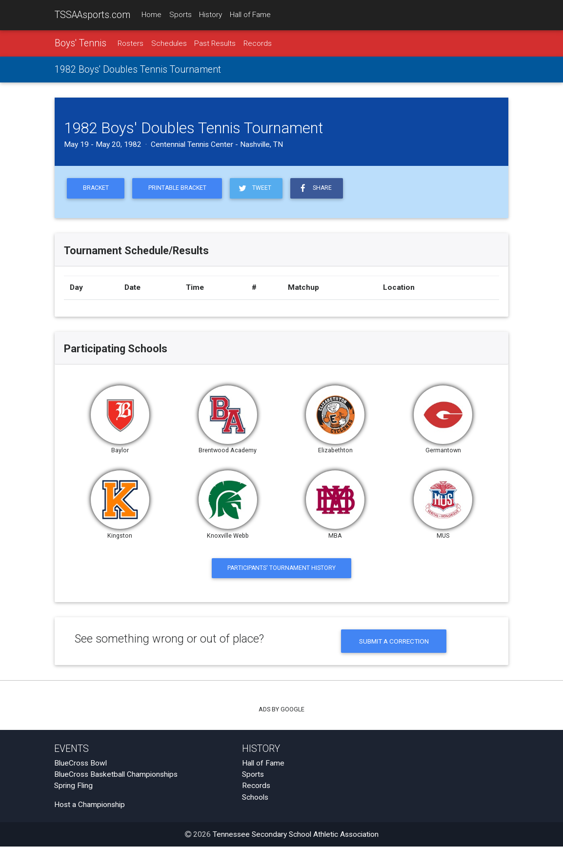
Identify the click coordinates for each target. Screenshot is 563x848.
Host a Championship (89, 806)
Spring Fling (73, 787)
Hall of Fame (250, 15)
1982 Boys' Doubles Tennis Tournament (138, 70)
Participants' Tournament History (282, 569)
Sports (180, 15)
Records (257, 43)
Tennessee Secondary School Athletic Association (296, 835)
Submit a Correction (394, 642)
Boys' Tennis (80, 43)
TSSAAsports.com (92, 14)
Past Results (215, 43)
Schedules (169, 43)
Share (319, 188)
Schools (255, 798)
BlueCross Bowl (80, 764)
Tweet (258, 188)
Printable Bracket (179, 189)
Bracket (96, 189)
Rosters (130, 43)
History (210, 15)
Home (151, 15)
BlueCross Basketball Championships (116, 776)
